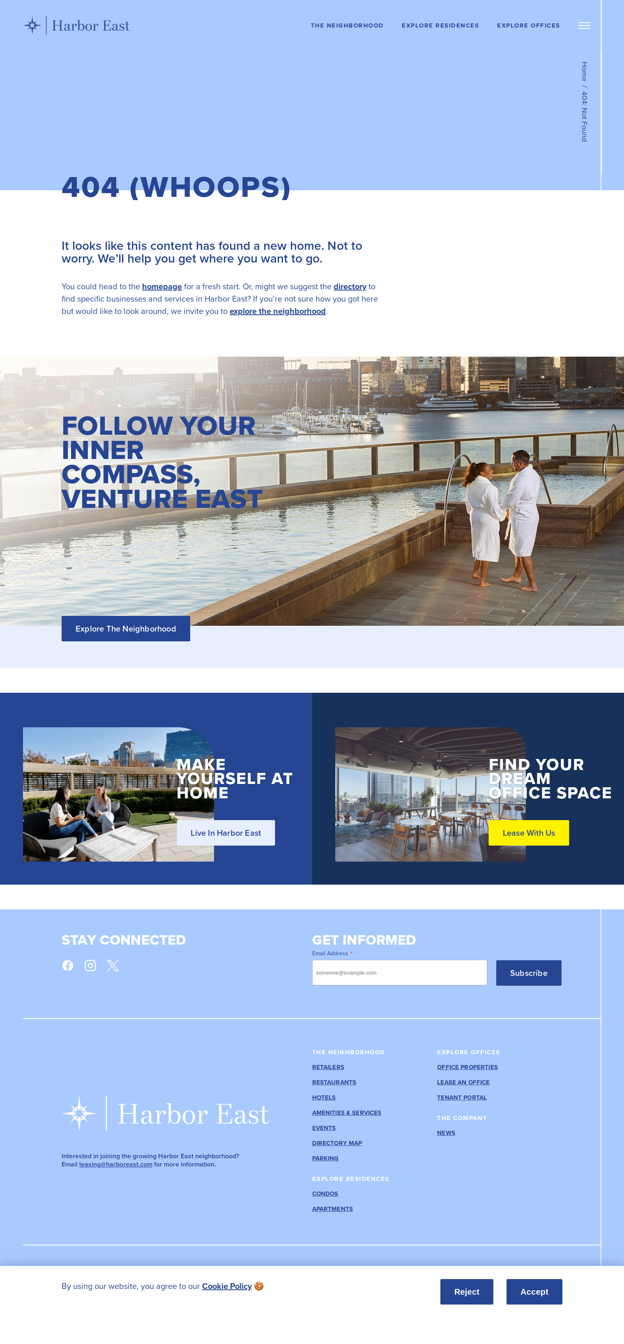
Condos (325, 1194)
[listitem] (226, 1286)
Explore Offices (528, 25)
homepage (162, 286)
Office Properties (467, 1067)
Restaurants (334, 1082)
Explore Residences (440, 25)
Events (324, 1128)
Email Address (332, 953)
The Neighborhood (347, 25)
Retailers (328, 1067)
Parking (325, 1158)
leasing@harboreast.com (115, 1164)
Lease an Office (463, 1082)
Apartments (332, 1209)
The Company (462, 1118)
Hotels (324, 1098)
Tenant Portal (462, 1098)
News (446, 1133)
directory (350, 286)
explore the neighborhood (278, 311)
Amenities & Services (347, 1113)
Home (584, 71)
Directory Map (337, 1143)
